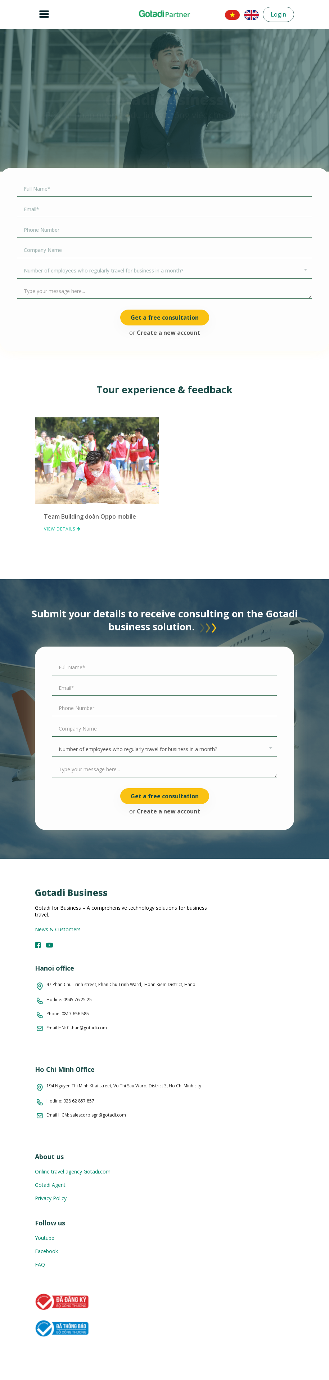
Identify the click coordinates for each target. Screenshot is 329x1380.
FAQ (40, 1264)
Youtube (44, 1237)
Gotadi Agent (50, 1184)
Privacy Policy (51, 1198)
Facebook (46, 1251)
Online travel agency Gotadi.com (73, 1171)
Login (278, 14)
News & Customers (58, 929)
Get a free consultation (165, 317)
